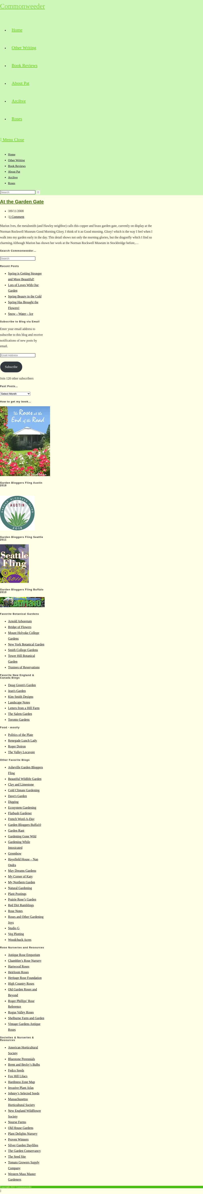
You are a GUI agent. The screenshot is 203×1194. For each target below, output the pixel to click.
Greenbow (14, 853)
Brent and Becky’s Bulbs (24, 1064)
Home (11, 154)
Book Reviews (17, 166)
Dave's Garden (17, 796)
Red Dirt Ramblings (21, 905)
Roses (11, 183)
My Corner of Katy (20, 876)
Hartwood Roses (18, 966)
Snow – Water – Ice (20, 313)
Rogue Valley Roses (21, 1012)
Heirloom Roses (18, 972)
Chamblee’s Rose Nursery (24, 960)
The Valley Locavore (21, 752)
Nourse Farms (17, 1122)
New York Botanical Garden (26, 644)
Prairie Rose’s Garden (22, 899)
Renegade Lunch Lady (22, 740)
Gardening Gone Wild (22, 836)
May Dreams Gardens (22, 870)
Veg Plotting (16, 934)
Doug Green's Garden (22, 685)
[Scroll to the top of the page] (0, 1191)
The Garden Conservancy (24, 1150)
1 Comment (16, 216)
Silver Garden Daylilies (23, 1145)
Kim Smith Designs (20, 696)
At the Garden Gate (22, 201)
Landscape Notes (19, 702)
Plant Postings (17, 894)
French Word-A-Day (21, 819)
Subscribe (11, 367)
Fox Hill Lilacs (17, 1076)
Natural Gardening (20, 888)
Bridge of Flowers (19, 627)
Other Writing (16, 160)
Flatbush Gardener (20, 813)
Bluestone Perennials (21, 1059)
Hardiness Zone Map (21, 1082)
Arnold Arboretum (20, 621)
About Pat (14, 171)
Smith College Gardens (23, 650)
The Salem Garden (20, 714)
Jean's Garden (17, 691)
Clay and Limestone (21, 784)
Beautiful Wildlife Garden (24, 779)
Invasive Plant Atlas (21, 1087)
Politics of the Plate (20, 734)
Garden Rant (16, 830)
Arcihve (13, 177)
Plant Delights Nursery (22, 1133)
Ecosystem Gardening (22, 807)
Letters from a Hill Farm (23, 708)
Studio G (13, 928)
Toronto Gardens (19, 719)
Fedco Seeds (16, 1070)
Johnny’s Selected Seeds (23, 1093)
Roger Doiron (17, 746)
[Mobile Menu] (12, 139)
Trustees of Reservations (24, 667)
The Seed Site (17, 1156)
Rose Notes (15, 911)
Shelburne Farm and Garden (26, 1018)
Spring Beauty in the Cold (24, 296)
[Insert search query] (17, 192)
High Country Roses (21, 983)
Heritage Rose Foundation (25, 978)
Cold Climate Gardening (23, 790)
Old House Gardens (20, 1128)
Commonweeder (22, 6)
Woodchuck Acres (19, 939)
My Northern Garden (21, 882)
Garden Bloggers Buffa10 (24, 824)
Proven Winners (18, 1139)
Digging (13, 802)
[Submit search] (38, 192)
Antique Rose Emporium (24, 955)
